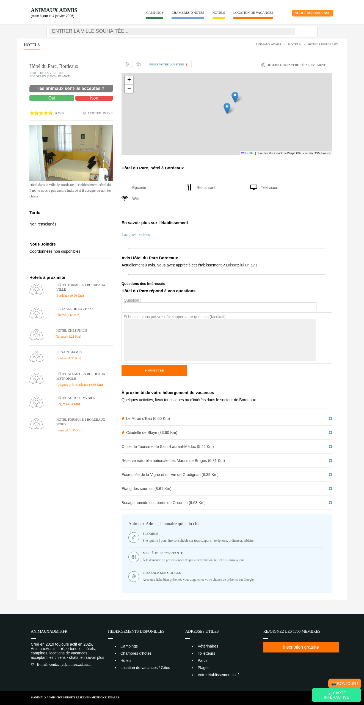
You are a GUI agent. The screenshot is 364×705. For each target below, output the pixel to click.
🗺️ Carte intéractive (336, 695)
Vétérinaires (208, 646)
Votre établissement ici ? (218, 675)
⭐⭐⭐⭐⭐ (41, 113)
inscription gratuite (301, 647)
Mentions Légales (105, 697)
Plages (203, 667)
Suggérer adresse (312, 13)
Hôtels (219, 13)
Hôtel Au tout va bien (75, 398)
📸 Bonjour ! (344, 683)
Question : (132, 300)
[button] (227, 108)
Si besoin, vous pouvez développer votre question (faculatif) (174, 317)
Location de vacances (253, 13)
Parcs (203, 660)
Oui (51, 98)
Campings (154, 13)
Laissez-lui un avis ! (243, 265)
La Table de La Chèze (74, 309)
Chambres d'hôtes (188, 13)
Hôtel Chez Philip (72, 330)
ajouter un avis (100, 113)
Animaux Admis (54, 10)
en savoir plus (92, 657)
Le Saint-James (69, 352)
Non (94, 98)
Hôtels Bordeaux (323, 44)
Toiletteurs (206, 653)
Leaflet (247, 153)
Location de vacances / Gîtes (145, 667)
